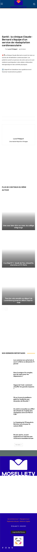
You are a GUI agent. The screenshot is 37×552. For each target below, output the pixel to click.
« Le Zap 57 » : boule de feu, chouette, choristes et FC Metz (18, 264)
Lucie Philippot (12, 49)
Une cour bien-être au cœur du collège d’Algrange (18, 227)
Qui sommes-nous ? (13, 519)
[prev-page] (3, 309)
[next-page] (6, 309)
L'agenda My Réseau (18, 532)
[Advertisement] (18, 167)
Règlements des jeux (13, 521)
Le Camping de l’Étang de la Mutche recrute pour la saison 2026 (23, 424)
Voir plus (18, 445)
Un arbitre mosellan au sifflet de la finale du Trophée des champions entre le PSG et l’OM (24, 411)
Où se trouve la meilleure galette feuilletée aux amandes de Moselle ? (22, 399)
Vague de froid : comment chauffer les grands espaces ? (23, 386)
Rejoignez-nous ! (25, 519)
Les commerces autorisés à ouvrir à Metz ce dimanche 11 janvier (23, 362)
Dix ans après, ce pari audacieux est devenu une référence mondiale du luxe (23, 436)
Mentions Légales (25, 521)
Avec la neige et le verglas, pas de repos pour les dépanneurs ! (23, 374)
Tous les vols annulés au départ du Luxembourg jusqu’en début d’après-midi (18, 300)
